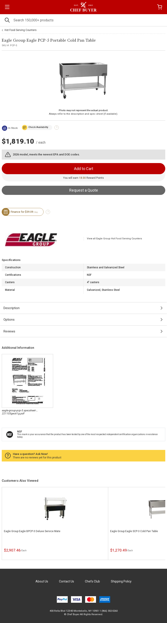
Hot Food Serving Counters (21, 30)
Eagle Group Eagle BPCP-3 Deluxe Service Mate (32, 531)
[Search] (83, 20)
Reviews (9, 331)
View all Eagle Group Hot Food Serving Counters (114, 238)
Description (11, 308)
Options (9, 320)
